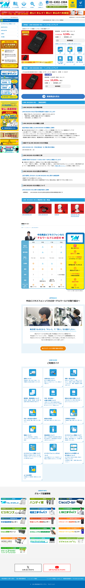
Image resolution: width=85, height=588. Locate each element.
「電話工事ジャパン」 (60, 166)
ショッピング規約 (32, 578)
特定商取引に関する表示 (8, 578)
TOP (1, 17)
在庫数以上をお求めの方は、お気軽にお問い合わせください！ (68, 43)
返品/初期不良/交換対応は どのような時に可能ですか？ (11, 60)
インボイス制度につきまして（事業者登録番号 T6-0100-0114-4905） (65, 578)
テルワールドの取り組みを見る (53, 348)
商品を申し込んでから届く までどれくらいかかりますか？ (10, 56)
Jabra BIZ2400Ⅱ (35, 227)
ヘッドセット (6, 17)
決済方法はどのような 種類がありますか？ (9, 51)
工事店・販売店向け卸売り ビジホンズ (57, 6)
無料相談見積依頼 (72, 5)
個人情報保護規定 (21, 578)
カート (80, 5)
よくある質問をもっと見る (10, 66)
